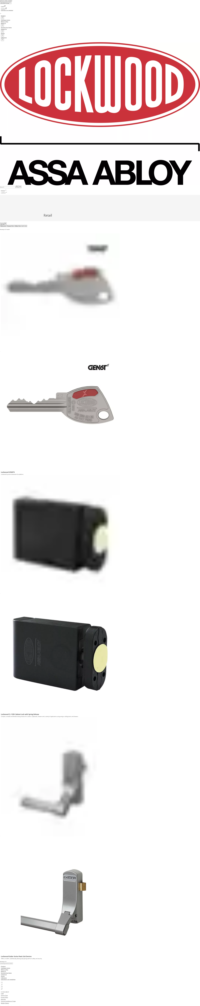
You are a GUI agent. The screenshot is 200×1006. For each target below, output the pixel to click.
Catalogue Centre (5, 20)
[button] (2, 18)
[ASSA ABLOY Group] (5, 2)
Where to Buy (4, 21)
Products (3, 16)
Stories (3, 33)
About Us (3, 23)
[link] (3, 6)
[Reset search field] (20, 187)
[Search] (17, 187)
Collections (4, 37)
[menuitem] (3, 226)
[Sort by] (3, 223)
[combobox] (8, 187)
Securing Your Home (6, 27)
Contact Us (4, 29)
